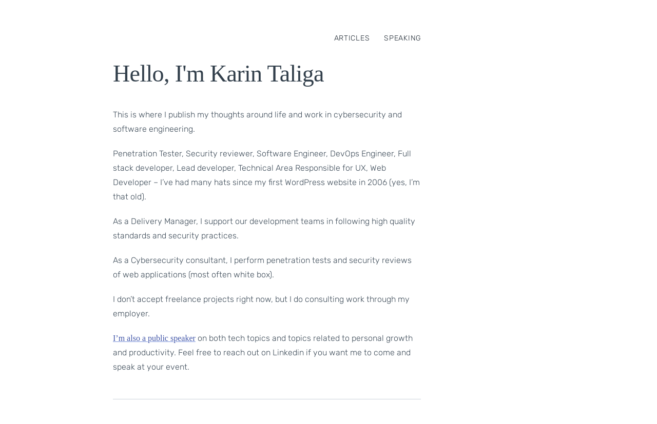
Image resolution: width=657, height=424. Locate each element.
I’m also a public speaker (154, 338)
